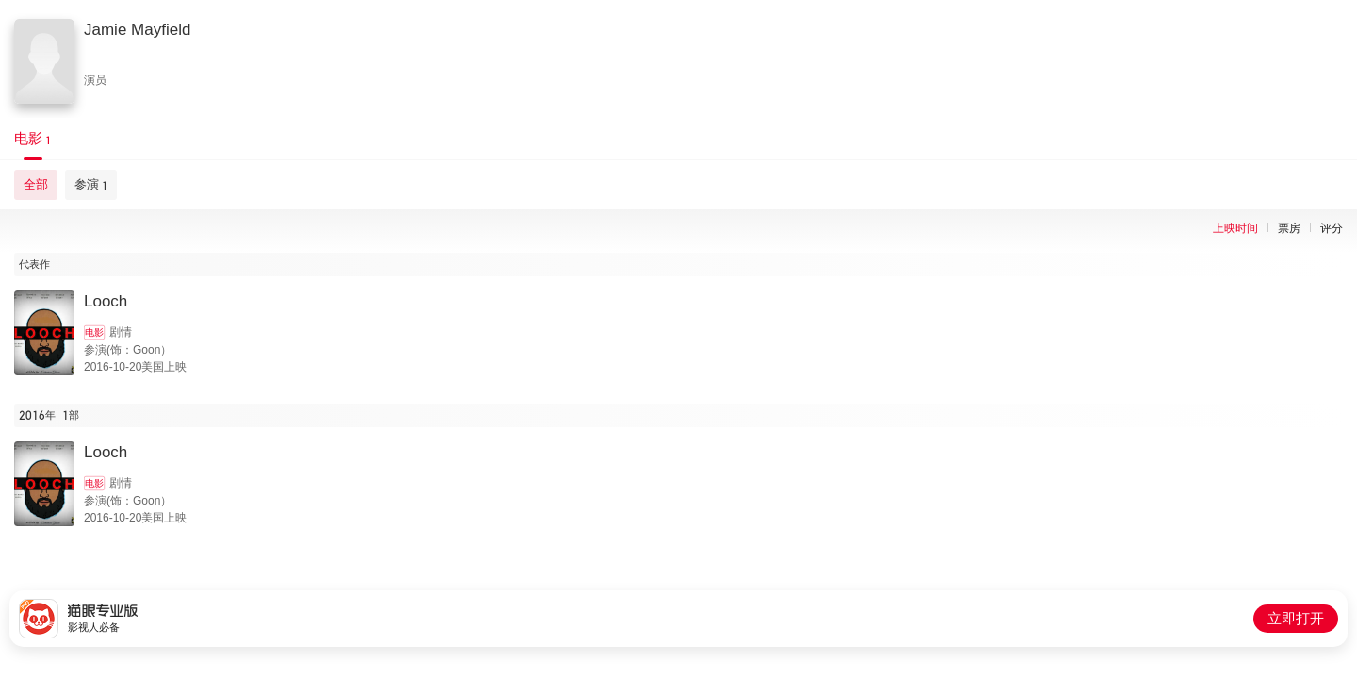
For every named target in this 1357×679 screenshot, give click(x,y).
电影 (94, 332)
